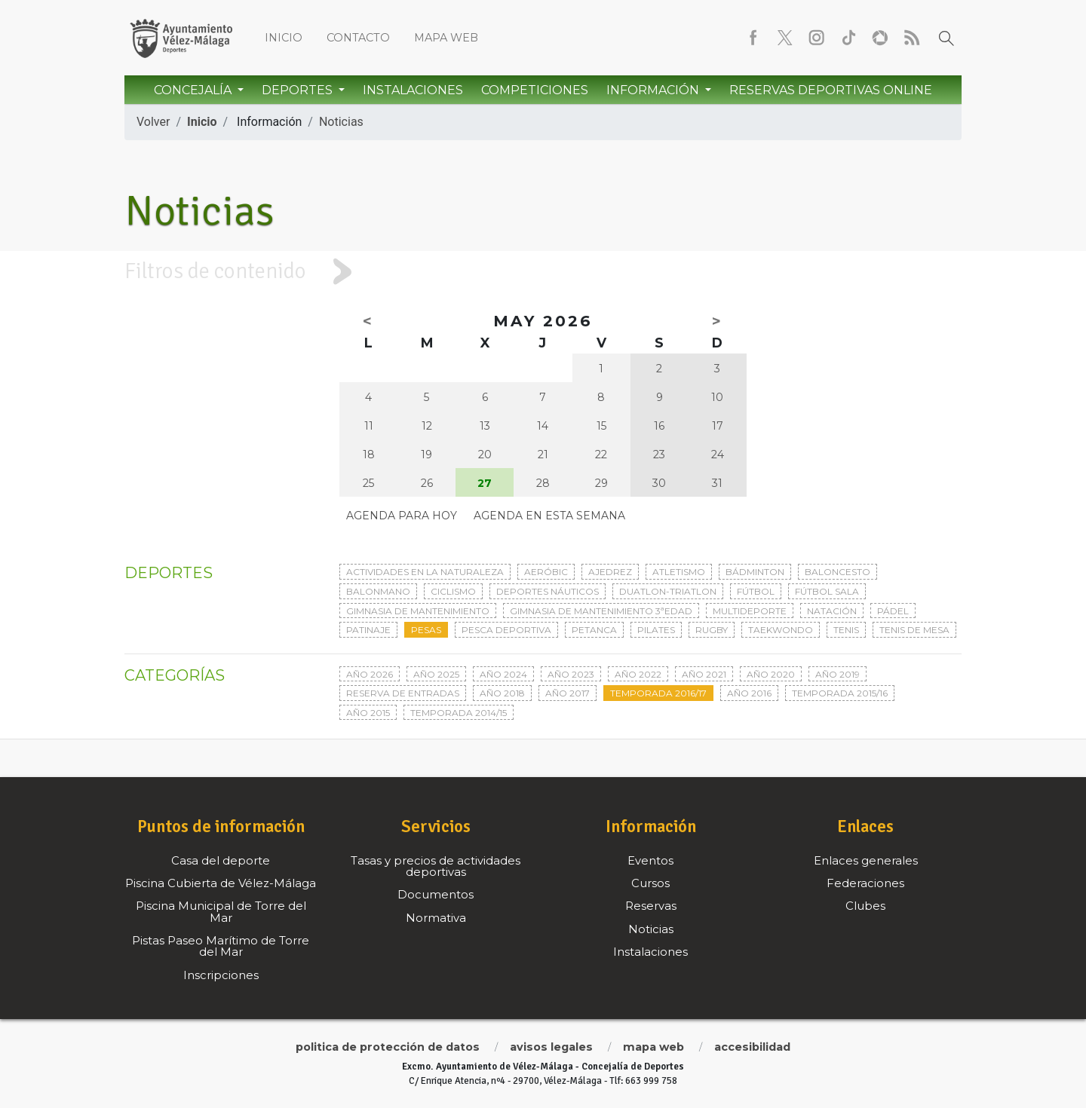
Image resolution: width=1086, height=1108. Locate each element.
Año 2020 (771, 674)
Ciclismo (453, 591)
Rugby (711, 629)
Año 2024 (503, 674)
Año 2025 (436, 674)
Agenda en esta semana (549, 515)
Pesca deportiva (506, 629)
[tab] (543, 271)
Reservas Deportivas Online (830, 90)
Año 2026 (369, 674)
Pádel (893, 611)
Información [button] (654, 90)
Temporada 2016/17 (658, 693)
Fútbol (756, 591)
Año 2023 (571, 674)
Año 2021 (704, 674)
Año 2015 (368, 712)
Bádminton (755, 571)
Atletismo (678, 571)
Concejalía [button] (194, 90)
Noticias (341, 122)
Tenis (846, 629)
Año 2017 (567, 693)
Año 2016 (749, 693)
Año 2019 (837, 674)
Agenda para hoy (401, 515)
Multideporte (750, 611)
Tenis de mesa (914, 629)
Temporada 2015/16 (840, 693)
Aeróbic (546, 571)
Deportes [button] (299, 90)
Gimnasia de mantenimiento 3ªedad (601, 611)
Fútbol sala (827, 591)
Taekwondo (780, 629)
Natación (832, 611)
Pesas (426, 629)
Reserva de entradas (402, 693)
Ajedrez (610, 571)
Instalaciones (413, 90)
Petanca (594, 629)
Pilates (656, 629)
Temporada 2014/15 (458, 712)
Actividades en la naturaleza (425, 571)
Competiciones (534, 90)
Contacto (358, 37)
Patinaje (368, 629)
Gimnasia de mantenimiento (417, 611)
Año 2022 (638, 674)
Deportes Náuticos (547, 591)
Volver (153, 122)
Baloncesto (837, 571)
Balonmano (378, 591)
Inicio (283, 37)
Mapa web (446, 37)
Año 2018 (502, 693)
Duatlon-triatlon (667, 591)
